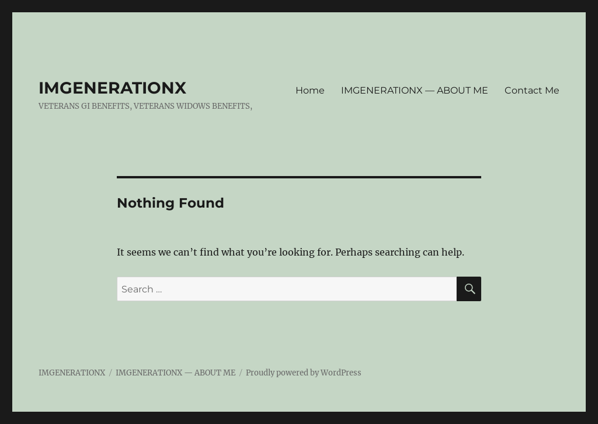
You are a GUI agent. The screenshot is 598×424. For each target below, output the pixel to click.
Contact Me (532, 90)
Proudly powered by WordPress (303, 373)
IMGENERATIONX (112, 88)
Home (310, 90)
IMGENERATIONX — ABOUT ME (414, 90)
